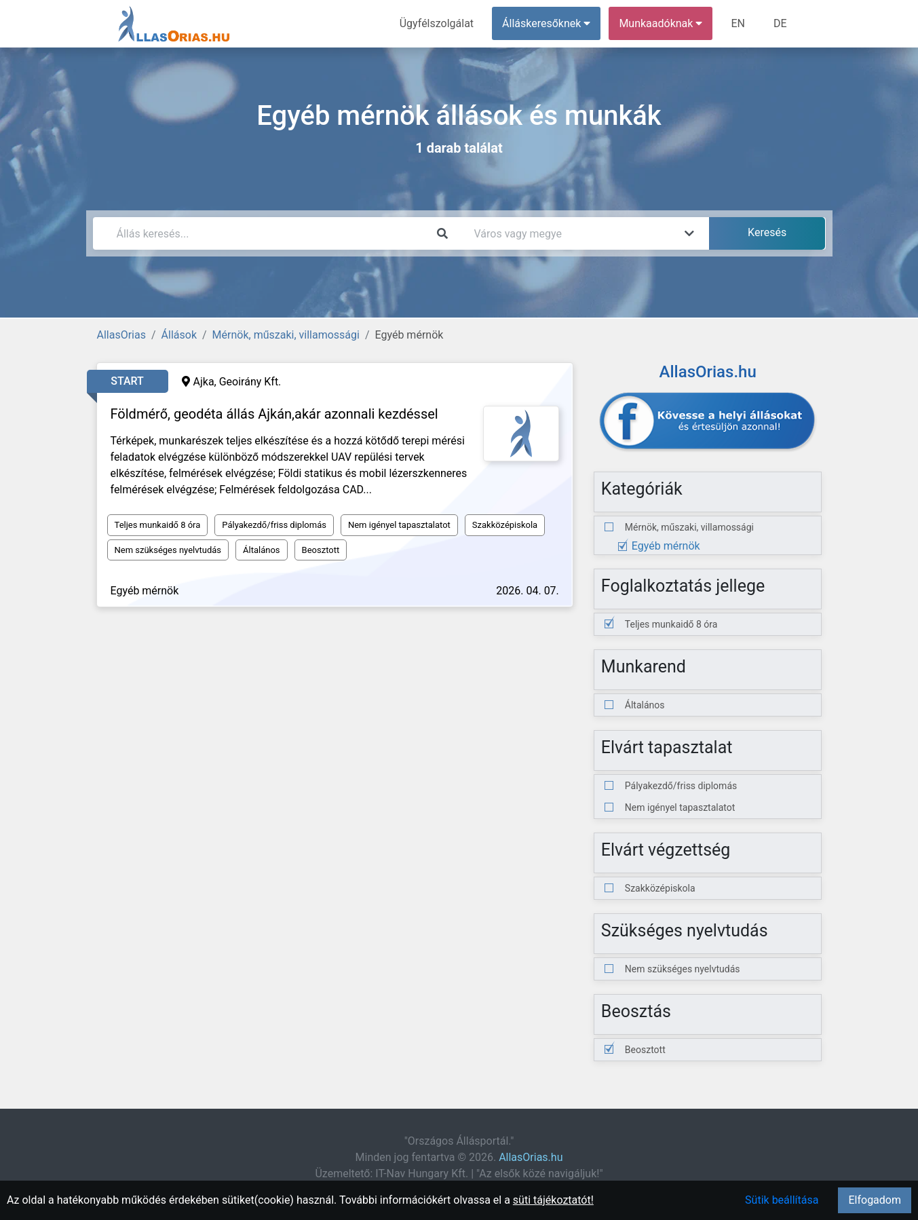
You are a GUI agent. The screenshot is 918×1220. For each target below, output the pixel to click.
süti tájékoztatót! (553, 1200)
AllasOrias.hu (530, 1157)
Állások (179, 334)
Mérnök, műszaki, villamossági (286, 334)
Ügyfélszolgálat (437, 23)
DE (780, 23)
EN (738, 23)
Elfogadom (874, 1200)
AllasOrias (121, 334)
